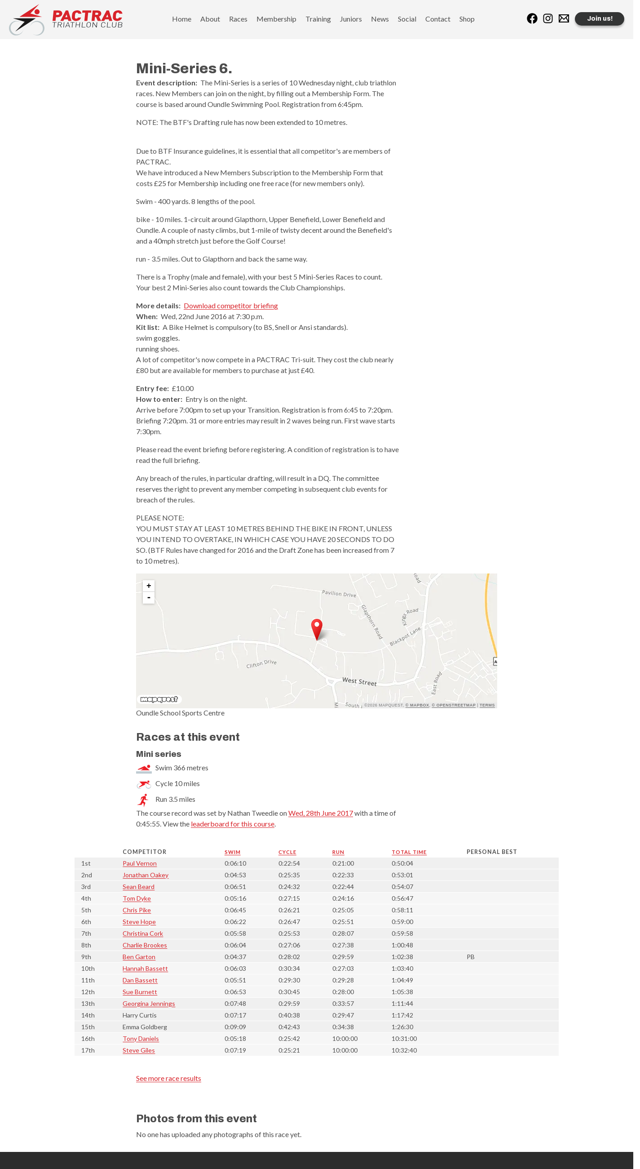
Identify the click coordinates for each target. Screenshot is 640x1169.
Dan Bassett (140, 980)
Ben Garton (139, 956)
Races (238, 18)
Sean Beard (138, 886)
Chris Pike (137, 910)
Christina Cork (143, 933)
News (380, 18)
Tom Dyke (137, 898)
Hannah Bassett (145, 968)
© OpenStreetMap (454, 705)
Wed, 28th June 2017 (320, 813)
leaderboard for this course (232, 823)
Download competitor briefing (231, 305)
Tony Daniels (141, 1038)
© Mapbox (417, 705)
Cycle (287, 852)
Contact (437, 18)
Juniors (351, 18)
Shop (467, 18)
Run (338, 852)
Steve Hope (139, 921)
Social (407, 18)
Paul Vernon (140, 863)
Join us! (600, 18)
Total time (409, 852)
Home (181, 18)
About (210, 18)
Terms (487, 705)
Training (318, 18)
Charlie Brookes (145, 945)
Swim (233, 852)
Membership (276, 18)
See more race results (168, 1078)
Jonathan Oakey (145, 875)
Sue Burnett (140, 992)
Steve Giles (139, 1050)
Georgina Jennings (149, 1003)
